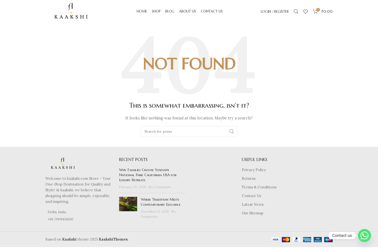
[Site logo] (71, 11)
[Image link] (63, 164)
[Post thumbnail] (128, 209)
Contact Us (251, 197)
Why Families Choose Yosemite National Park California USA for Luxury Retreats (147, 176)
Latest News (252, 205)
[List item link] (78, 220)
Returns (249, 179)
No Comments (159, 188)
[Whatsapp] (364, 235)
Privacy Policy (254, 171)
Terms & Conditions (259, 188)
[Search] (296, 12)
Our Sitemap (252, 214)
